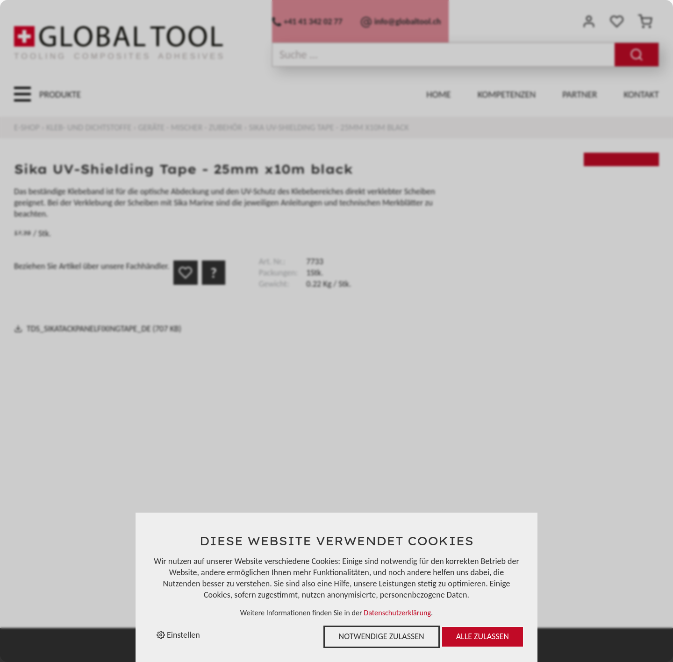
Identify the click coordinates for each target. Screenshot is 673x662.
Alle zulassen (482, 636)
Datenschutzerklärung (397, 612)
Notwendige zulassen (381, 636)
